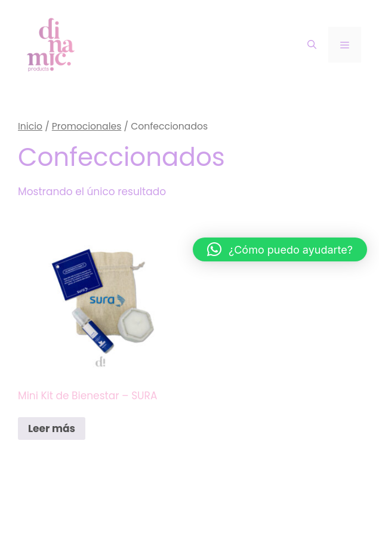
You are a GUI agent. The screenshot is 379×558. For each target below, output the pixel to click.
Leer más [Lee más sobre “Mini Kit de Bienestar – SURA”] (51, 428)
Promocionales (87, 126)
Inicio (30, 126)
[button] (280, 249)
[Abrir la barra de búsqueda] (311, 45)
